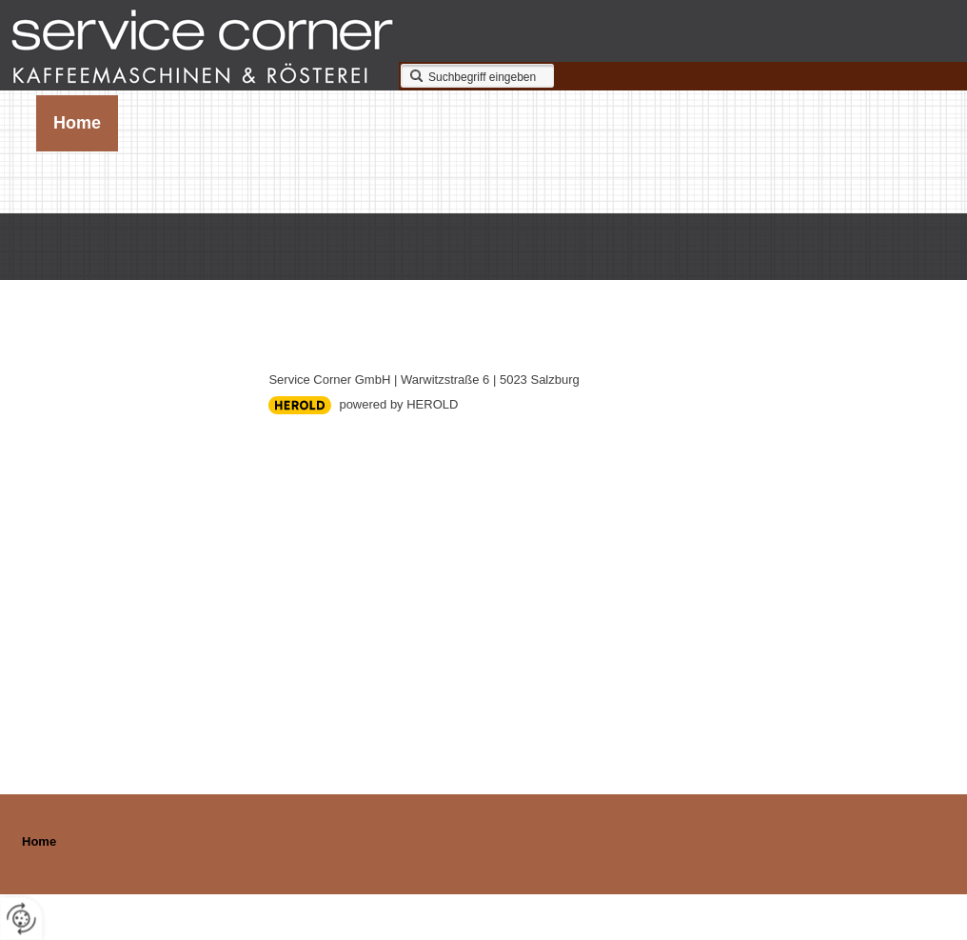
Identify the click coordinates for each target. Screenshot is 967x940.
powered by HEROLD (398, 404)
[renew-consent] (21, 918)
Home (77, 122)
